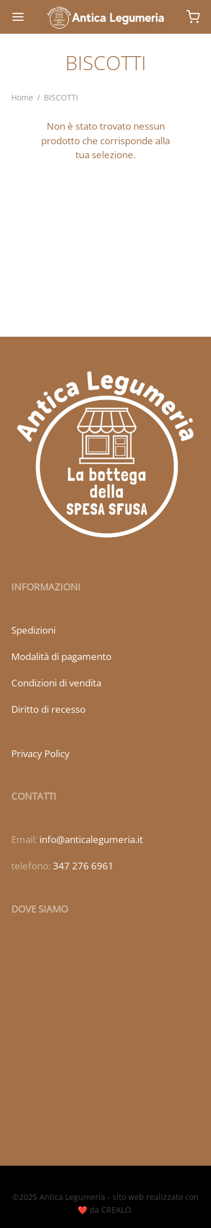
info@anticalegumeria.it (91, 839)
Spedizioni (33, 630)
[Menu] (18, 17)
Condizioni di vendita (56, 682)
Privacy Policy (40, 753)
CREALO (116, 1209)
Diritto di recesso (48, 709)
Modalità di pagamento (61, 656)
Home (22, 97)
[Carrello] (193, 17)
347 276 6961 (83, 865)
